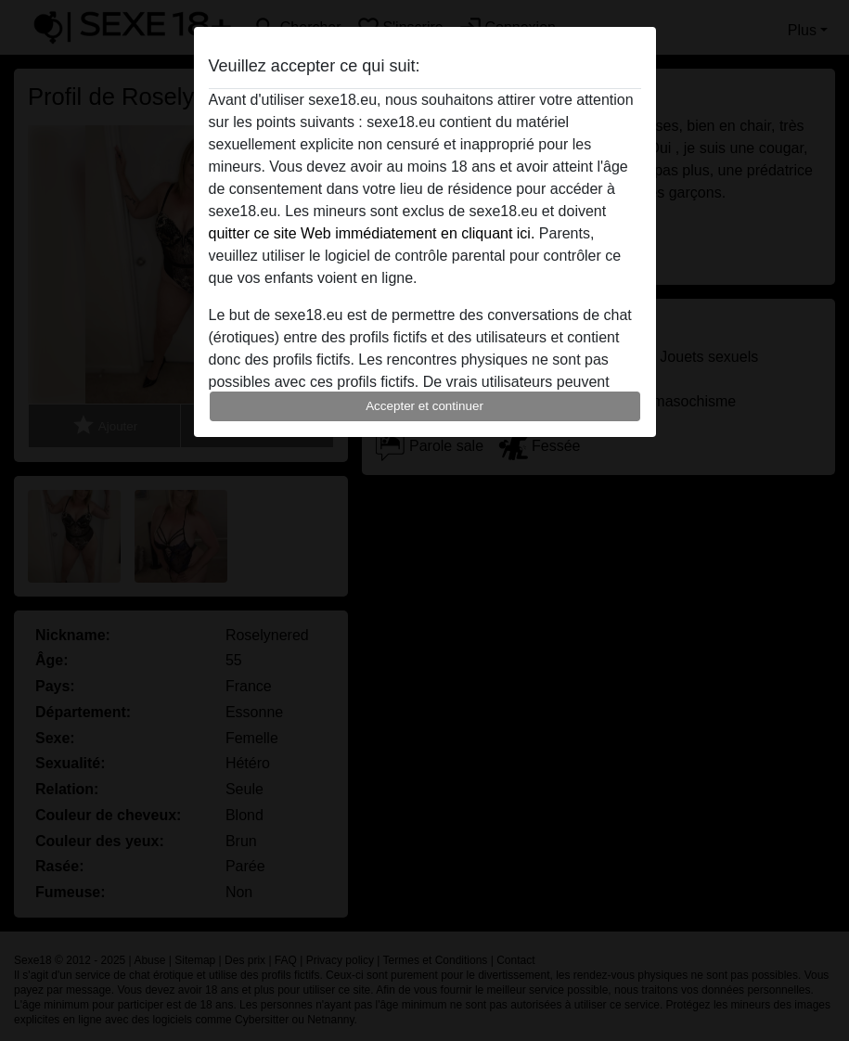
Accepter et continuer (424, 406)
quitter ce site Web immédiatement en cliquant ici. (372, 233)
